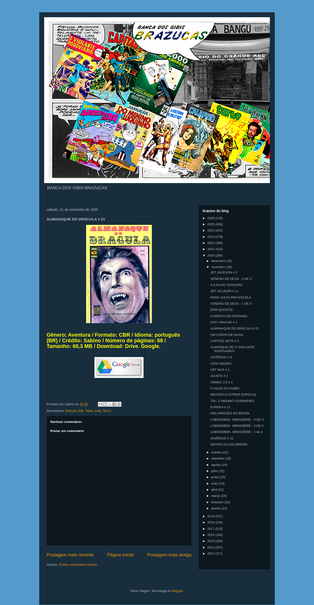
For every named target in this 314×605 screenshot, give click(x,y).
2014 (211, 547)
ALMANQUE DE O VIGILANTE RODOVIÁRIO (232, 349)
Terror (107, 411)
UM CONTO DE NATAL (227, 335)
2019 (211, 516)
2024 (211, 230)
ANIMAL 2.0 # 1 (221, 382)
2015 (211, 541)
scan (97, 411)
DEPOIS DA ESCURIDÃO (228, 444)
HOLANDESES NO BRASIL (230, 413)
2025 (211, 224)
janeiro (216, 508)
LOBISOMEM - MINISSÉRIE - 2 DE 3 (236, 426)
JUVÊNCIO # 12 (222, 438)
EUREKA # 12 (220, 407)
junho (215, 477)
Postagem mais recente (70, 554)
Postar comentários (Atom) (78, 564)
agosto (216, 465)
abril (214, 489)
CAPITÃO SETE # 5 (224, 341)
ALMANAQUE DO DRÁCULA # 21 (234, 328)
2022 (211, 243)
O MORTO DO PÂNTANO (228, 316)
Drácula (70, 411)
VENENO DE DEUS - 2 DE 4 (230, 279)
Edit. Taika (85, 411)
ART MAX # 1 (220, 370)
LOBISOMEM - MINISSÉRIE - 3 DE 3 (236, 419)
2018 (211, 522)
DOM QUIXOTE (221, 310)
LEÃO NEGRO (220, 363)
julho (215, 471)
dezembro (218, 261)
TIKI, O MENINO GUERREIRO (232, 401)
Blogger (177, 591)
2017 (211, 529)
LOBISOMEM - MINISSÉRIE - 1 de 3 (236, 432)
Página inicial (120, 554)
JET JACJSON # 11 (224, 291)
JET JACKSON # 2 (223, 272)
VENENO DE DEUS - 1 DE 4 (230, 303)
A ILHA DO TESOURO (226, 285)
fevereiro (217, 502)
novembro (218, 267)
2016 (211, 535)
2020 (211, 255)
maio (215, 483)
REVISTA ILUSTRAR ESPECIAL (233, 394)
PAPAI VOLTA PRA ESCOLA (230, 297)
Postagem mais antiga (169, 554)
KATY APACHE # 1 (223, 322)
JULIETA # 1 (219, 376)
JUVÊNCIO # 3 (221, 357)
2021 (211, 249)
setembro (218, 458)
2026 (211, 218)
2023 (211, 237)
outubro (217, 452)
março (216, 496)
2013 (211, 553)
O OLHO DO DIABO (224, 388)
